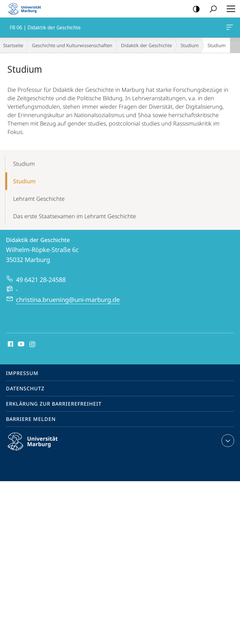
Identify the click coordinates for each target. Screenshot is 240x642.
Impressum (22, 373)
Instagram (33, 344)
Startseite (13, 45)
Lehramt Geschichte (39, 198)
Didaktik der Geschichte (146, 45)
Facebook (10, 344)
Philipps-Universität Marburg (38, 446)
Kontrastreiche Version (194, 9)
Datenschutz (25, 388)
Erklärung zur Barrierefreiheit (54, 403)
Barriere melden (31, 419)
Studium (190, 45)
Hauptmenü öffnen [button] (229, 8)
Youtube (20, 344)
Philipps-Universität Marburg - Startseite (27, 8)
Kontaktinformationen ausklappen (227, 440)
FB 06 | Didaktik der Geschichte (229, 28)
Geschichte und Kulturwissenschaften (72, 45)
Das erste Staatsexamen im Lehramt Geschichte (74, 216)
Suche (211, 9)
